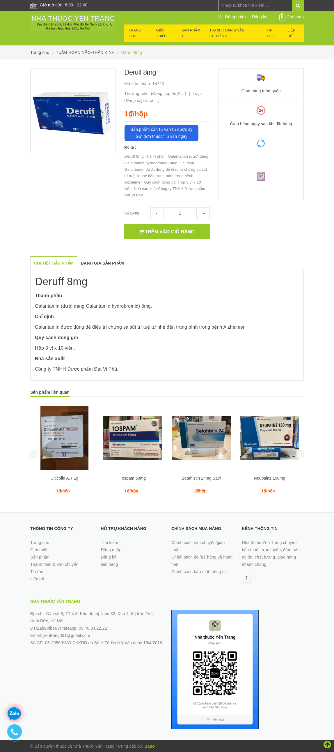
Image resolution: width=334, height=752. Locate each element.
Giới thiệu (161, 33)
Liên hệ (292, 33)
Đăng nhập (235, 17)
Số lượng (131, 213)
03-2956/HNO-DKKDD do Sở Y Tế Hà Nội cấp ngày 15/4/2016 (103, 642)
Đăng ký (259, 17)
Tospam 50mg (133, 478)
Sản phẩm (191, 33)
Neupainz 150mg (269, 478)
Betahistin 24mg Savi (201, 478)
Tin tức (270, 33)
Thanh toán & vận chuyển (227, 33)
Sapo (150, 746)
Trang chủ (135, 33)
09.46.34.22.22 (93, 628)
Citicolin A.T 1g (64, 478)
